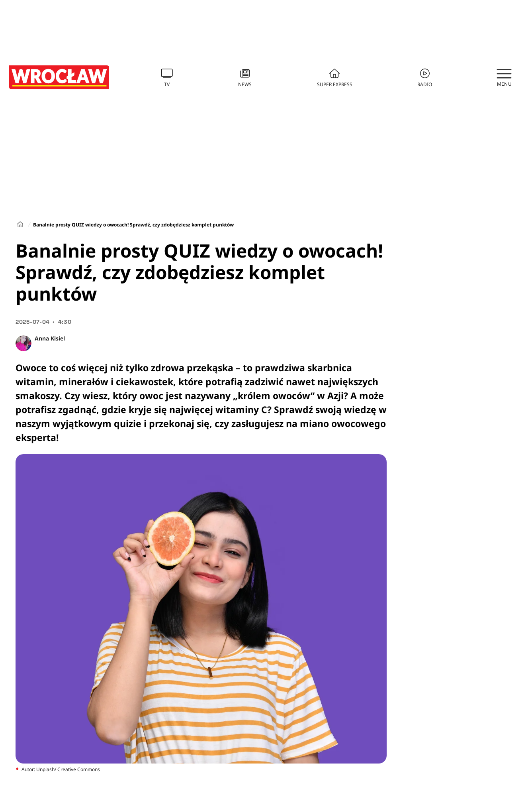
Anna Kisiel (50, 338)
